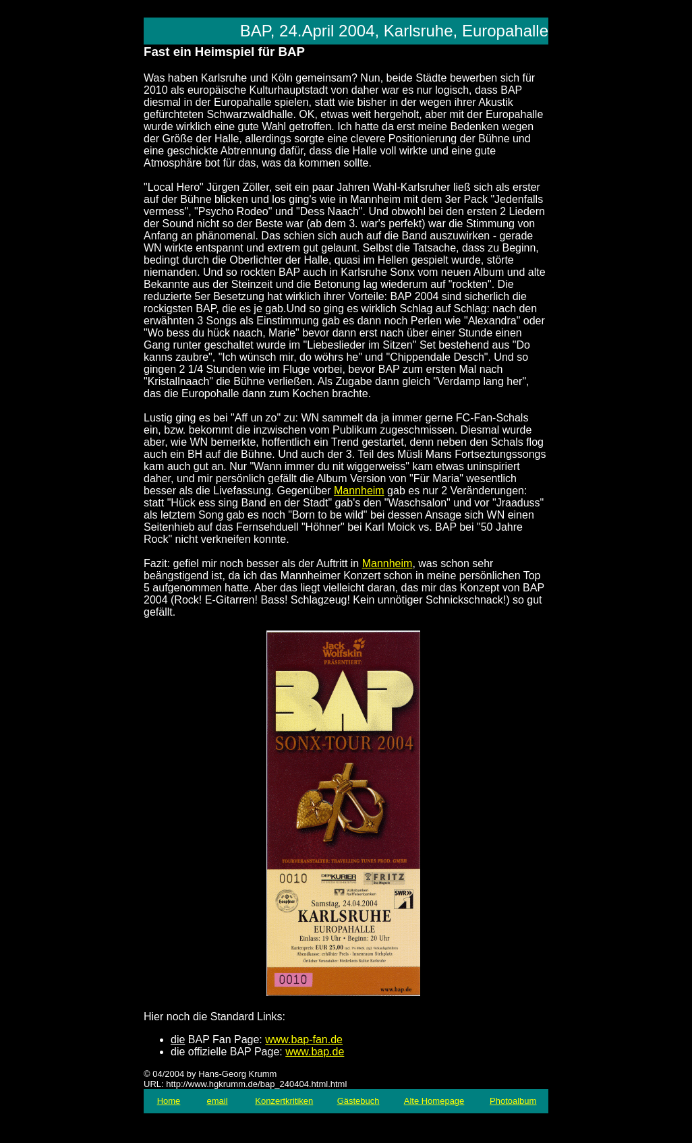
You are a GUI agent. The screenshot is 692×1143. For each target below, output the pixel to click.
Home (169, 1101)
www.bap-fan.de (304, 1039)
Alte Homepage (434, 1101)
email (216, 1101)
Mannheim (359, 490)
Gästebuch (358, 1101)
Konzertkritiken (284, 1101)
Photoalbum (513, 1101)
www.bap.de (314, 1051)
